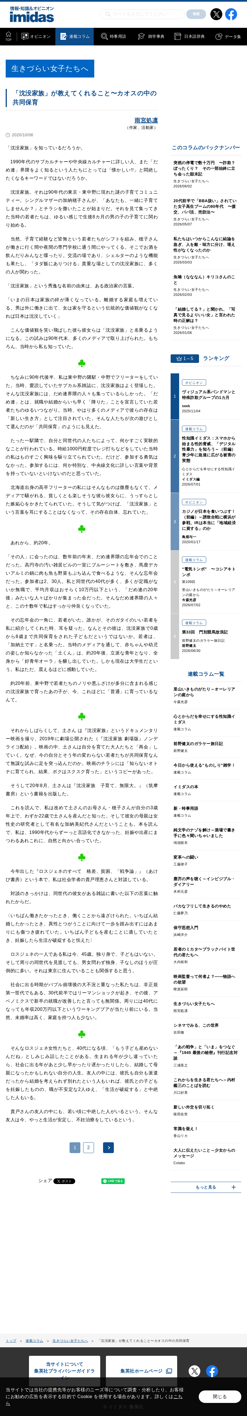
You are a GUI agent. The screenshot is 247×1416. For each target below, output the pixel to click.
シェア (45, 1180)
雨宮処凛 (146, 120)
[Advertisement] (51, 1262)
